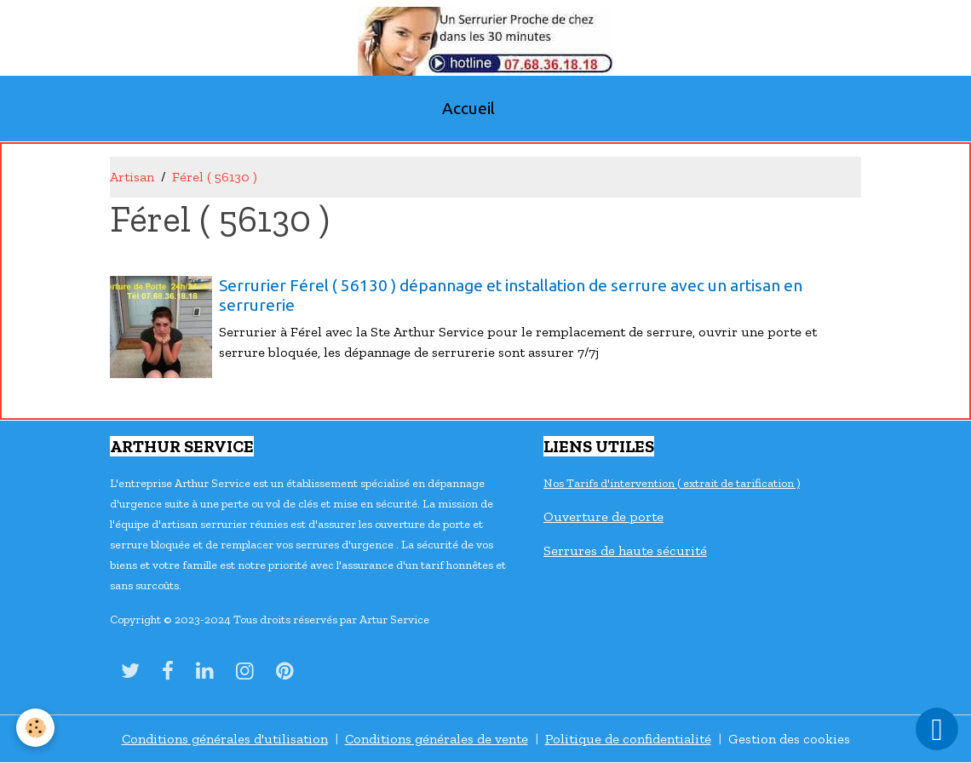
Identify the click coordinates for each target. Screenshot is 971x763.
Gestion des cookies (789, 739)
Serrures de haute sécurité (625, 550)
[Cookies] (36, 727)
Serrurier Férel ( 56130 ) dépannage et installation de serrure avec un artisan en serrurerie (510, 295)
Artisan (132, 177)
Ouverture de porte (603, 516)
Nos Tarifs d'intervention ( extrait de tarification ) (671, 483)
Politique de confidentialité (628, 739)
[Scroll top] (937, 729)
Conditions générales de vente (436, 739)
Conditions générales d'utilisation (225, 739)
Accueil (468, 108)
